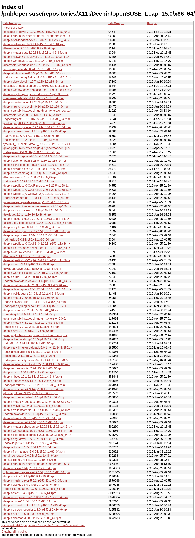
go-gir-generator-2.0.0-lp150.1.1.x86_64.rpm (31, 455)
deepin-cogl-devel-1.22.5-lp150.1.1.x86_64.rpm (33, 439)
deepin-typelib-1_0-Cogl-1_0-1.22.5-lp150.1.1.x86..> (36, 243)
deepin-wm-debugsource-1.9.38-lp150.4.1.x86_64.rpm (38, 430)
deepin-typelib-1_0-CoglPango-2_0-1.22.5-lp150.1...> (37, 189)
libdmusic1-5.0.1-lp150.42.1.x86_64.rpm (29, 239)
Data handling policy (14, 531)
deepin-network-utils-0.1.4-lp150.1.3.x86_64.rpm (34, 44)
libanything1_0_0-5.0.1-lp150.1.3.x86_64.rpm (32, 135)
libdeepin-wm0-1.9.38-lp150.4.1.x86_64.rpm (31, 152)
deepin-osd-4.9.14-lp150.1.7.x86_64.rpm (29, 330)
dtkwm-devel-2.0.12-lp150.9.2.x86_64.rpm (30, 48)
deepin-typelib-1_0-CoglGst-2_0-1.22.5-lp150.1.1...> (36, 193)
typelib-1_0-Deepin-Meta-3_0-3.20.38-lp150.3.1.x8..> (37, 144)
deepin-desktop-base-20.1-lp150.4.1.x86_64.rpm (34, 168)
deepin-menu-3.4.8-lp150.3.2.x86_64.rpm (29, 264)
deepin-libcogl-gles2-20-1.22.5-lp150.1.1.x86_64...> (36, 218)
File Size (114, 23)
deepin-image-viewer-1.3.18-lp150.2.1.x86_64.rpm (35, 497)
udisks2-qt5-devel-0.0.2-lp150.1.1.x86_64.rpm (32, 69)
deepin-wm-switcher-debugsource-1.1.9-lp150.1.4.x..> (37, 89)
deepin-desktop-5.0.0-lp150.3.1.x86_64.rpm (31, 484)
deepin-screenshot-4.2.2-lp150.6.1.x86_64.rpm (33, 368)
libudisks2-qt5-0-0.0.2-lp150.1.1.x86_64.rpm (31, 326)
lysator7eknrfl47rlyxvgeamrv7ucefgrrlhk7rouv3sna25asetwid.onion (43, 525)
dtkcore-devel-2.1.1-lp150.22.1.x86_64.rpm (30, 177)
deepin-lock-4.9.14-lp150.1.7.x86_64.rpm (29, 468)
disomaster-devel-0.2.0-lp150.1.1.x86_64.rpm (32, 114)
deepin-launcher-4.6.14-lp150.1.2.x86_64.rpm (32, 380)
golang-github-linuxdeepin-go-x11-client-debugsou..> (36, 35)
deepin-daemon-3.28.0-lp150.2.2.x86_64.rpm (32, 518)
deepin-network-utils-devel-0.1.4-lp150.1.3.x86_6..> (36, 56)
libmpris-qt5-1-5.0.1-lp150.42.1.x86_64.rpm (30, 314)
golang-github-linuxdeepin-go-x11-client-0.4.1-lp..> (35, 335)
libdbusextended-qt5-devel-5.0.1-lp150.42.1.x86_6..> (37, 77)
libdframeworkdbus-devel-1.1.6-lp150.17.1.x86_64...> (37, 281)
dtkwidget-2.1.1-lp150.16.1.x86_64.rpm (28, 214)
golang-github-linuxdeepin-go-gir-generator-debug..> (36, 148)
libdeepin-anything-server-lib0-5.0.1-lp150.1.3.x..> (35, 306)
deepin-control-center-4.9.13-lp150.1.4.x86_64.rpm (35, 505)
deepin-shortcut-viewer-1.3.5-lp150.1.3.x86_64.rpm (35, 210)
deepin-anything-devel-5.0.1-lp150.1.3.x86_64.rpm (35, 156)
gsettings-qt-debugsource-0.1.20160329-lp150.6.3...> (37, 85)
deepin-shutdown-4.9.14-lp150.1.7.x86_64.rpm (33, 422)
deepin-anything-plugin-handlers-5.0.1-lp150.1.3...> (35, 94)
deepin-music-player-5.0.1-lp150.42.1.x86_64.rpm (35, 480)
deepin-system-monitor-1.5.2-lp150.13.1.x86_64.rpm (36, 364)
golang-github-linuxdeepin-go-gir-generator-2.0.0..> (35, 318)
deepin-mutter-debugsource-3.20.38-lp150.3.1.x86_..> (37, 426)
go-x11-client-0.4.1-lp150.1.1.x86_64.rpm (29, 459)
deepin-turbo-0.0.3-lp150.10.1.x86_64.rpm (30, 276)
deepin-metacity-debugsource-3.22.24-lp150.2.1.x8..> (37, 401)
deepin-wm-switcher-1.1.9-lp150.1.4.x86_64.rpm (34, 252)
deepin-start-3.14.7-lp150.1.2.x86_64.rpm (29, 493)
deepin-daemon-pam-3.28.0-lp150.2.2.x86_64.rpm (35, 160)
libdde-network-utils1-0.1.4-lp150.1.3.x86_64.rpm (34, 301)
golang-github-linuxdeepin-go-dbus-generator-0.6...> (36, 463)
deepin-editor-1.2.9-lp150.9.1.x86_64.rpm (29, 476)
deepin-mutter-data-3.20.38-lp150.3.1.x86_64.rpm (35, 52)
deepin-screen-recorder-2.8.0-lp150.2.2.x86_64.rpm (36, 509)
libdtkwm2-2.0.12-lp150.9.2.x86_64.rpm (28, 181)
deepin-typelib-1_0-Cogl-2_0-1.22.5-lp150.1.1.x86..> (36, 260)
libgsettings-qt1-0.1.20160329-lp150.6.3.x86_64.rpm (36, 119)
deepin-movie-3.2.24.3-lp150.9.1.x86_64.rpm (32, 405)
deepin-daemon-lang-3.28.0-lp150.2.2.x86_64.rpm (35, 339)
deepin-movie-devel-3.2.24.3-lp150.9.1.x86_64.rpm (35, 102)
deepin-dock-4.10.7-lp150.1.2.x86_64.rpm (30, 447)
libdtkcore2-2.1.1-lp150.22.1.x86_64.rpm (29, 355)
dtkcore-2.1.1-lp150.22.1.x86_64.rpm (26, 256)
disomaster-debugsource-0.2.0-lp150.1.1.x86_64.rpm (37, 64)
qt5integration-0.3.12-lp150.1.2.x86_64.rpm (30, 393)
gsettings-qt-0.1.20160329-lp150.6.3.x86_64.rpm (34, 123)
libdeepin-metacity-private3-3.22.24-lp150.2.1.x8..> (35, 360)
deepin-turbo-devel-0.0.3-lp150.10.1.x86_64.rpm (34, 73)
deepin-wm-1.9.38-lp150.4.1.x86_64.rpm (29, 372)
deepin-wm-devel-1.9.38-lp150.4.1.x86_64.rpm (33, 60)
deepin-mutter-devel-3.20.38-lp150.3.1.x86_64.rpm (35, 285)
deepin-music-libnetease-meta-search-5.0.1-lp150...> (37, 206)
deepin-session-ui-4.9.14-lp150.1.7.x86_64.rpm (33, 389)
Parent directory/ (13, 27)
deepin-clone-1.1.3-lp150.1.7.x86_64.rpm (29, 501)
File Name (10, 23)
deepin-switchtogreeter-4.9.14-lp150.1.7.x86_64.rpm (36, 409)
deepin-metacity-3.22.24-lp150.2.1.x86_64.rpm (33, 322)
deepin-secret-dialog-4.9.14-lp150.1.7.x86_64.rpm (35, 173)
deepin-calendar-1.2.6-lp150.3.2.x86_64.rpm (31, 310)
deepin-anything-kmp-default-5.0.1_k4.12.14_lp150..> (37, 347)
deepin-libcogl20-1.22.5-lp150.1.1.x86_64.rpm (32, 376)
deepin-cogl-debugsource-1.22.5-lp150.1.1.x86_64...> (37, 434)
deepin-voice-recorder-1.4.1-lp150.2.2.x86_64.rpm (35, 397)
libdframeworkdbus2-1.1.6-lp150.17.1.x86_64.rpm (35, 414)
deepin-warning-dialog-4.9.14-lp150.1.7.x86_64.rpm (36, 272)
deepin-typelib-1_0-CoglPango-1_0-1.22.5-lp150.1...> (37, 185)
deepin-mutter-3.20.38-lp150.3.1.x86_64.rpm (31, 297)
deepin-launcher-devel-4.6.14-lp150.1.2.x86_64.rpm (36, 106)
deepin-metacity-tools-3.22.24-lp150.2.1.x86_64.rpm (36, 231)
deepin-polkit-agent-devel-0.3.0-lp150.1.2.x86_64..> (36, 40)
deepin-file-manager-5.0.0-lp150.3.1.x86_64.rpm (34, 451)
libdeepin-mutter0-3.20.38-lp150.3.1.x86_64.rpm (34, 385)
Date (150, 23)
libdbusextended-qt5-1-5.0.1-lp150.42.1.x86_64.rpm (36, 197)
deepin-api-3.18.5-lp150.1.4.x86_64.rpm (28, 513)
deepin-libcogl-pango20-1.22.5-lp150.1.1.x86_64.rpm (37, 289)
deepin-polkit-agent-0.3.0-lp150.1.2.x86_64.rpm (33, 293)
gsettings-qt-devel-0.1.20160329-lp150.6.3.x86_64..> (37, 31)
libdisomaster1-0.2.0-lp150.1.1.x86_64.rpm (30, 139)
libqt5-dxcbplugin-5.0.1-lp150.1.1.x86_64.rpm (32, 351)
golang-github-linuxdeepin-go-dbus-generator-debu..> (37, 110)
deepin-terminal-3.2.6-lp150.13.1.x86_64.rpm (32, 418)
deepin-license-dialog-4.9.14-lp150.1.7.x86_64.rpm (35, 131)
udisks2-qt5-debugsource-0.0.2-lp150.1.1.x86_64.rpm (37, 222)
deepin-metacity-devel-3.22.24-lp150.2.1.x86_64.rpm (37, 127)
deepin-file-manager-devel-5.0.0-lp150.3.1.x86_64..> (36, 247)
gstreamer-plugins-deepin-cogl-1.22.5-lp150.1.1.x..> (36, 202)
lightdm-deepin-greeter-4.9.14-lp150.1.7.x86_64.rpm (36, 472)
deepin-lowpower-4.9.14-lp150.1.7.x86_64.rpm (33, 235)
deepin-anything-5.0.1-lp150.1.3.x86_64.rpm (31, 227)
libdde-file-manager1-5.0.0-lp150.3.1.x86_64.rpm (34, 488)
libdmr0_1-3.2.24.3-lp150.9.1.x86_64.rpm (29, 343)
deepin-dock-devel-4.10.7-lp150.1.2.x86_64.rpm (34, 81)
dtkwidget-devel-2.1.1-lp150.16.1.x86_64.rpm (32, 268)
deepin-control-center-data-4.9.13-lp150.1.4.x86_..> (36, 164)
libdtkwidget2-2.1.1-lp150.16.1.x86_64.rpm (30, 443)
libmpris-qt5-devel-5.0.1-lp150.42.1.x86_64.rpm (33, 98)
